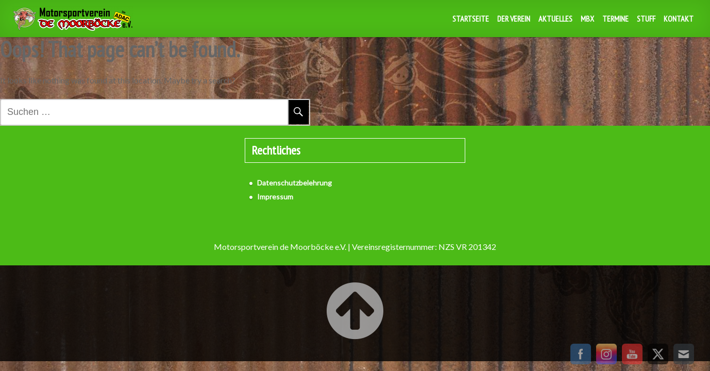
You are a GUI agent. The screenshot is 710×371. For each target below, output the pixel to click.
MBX (587, 18)
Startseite (470, 18)
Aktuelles (555, 18)
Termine (615, 18)
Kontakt (679, 18)
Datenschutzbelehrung (294, 182)
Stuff (646, 18)
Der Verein (513, 18)
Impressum (275, 196)
